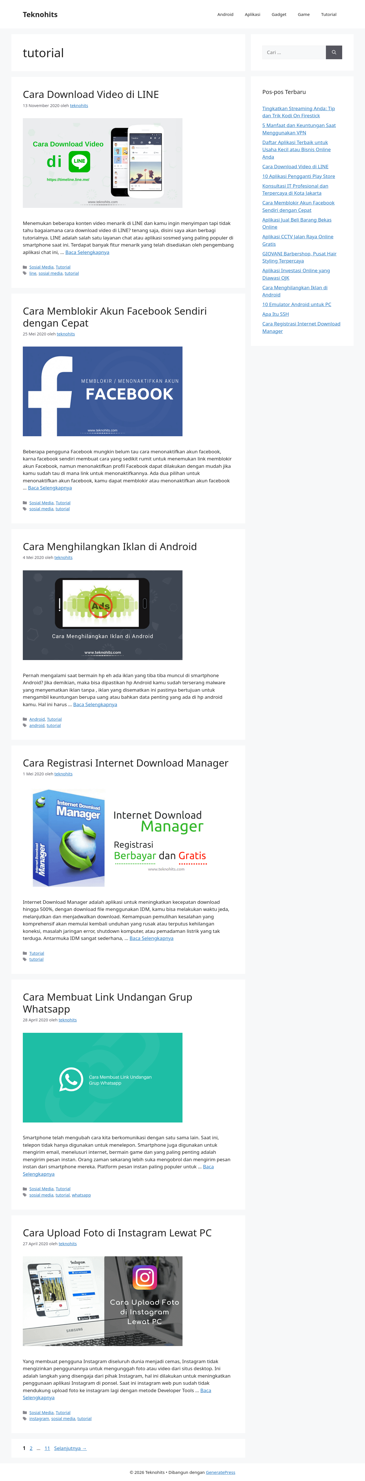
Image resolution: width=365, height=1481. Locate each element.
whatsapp (81, 1195)
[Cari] (334, 52)
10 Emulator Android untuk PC (296, 304)
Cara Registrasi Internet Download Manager (125, 762)
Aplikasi (252, 14)
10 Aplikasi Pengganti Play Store (298, 176)
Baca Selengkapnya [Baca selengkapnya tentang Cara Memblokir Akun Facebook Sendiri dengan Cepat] (50, 487)
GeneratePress (220, 1472)
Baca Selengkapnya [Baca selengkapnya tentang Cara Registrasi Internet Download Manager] (151, 938)
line (32, 273)
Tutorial (328, 14)
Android (226, 14)
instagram (39, 1418)
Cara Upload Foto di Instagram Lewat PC (117, 1232)
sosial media (50, 273)
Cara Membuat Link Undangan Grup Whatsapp (107, 1002)
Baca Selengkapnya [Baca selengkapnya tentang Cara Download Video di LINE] (87, 252)
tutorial (72, 273)
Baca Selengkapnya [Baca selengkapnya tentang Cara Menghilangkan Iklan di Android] (95, 704)
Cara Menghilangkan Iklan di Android (110, 546)
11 (47, 1448)
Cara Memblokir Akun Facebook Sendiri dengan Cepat (115, 316)
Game (304, 14)
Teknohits (40, 14)
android (36, 725)
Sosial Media (41, 267)
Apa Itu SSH (275, 314)
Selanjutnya (70, 1448)
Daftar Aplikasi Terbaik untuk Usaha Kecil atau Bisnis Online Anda (296, 149)
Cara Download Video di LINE (91, 94)
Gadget (279, 14)
